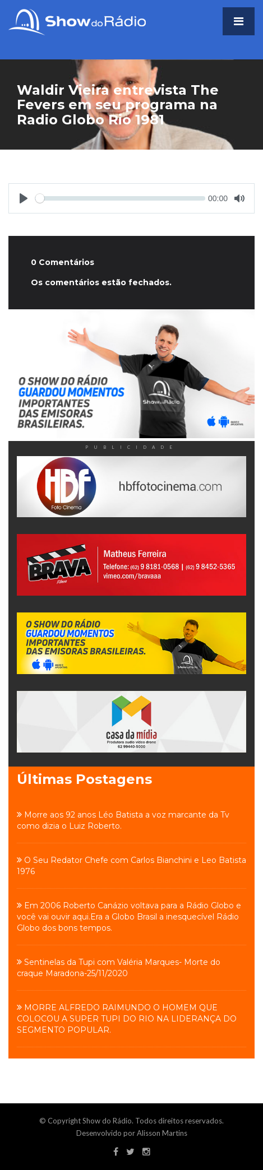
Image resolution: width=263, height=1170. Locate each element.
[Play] (24, 198)
